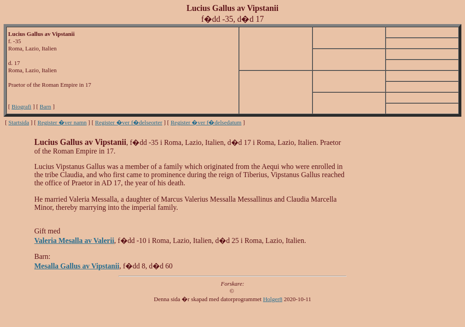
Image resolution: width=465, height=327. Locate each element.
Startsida (19, 122)
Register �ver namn (62, 122)
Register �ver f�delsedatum (206, 122)
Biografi (21, 106)
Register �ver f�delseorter (128, 122)
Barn (45, 106)
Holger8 (272, 299)
